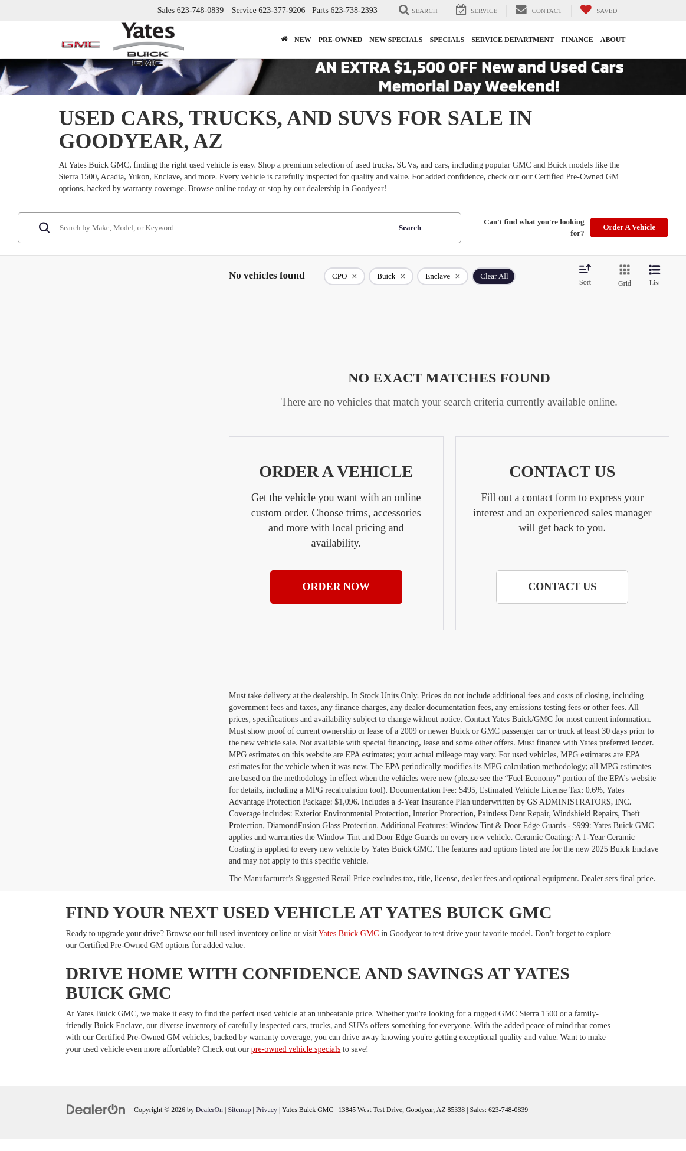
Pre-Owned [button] (341, 39)
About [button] (613, 39)
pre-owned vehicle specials (296, 1049)
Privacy (266, 1110)
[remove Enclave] (442, 276)
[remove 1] (344, 276)
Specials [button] (447, 39)
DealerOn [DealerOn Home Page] (209, 1110)
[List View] (654, 276)
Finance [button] (577, 39)
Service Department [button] (512, 39)
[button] (336, 587)
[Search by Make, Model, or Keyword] (222, 228)
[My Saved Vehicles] (598, 11)
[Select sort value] (589, 275)
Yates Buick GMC (349, 933)
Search (410, 227)
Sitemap (239, 1110)
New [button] (302, 39)
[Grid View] (622, 276)
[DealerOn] (96, 1109)
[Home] (284, 39)
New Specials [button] (395, 39)
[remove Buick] (391, 276)
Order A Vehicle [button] (629, 227)
